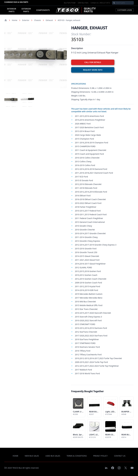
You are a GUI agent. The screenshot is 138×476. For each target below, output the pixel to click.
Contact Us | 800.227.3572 (100, 3)
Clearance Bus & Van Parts (16, 2)
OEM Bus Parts (83, 3)
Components (43, 10)
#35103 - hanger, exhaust (69, 20)
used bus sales (52, 456)
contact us (119, 456)
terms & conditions (77, 456)
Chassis (37, 20)
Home (14, 20)
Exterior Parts (26, 10)
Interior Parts (11, 10)
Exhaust (49, 20)
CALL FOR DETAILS (92, 62)
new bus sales (32, 456)
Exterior (25, 20)
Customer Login (124, 10)
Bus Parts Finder (70, 3)
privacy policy (100, 456)
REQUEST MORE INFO (93, 70)
